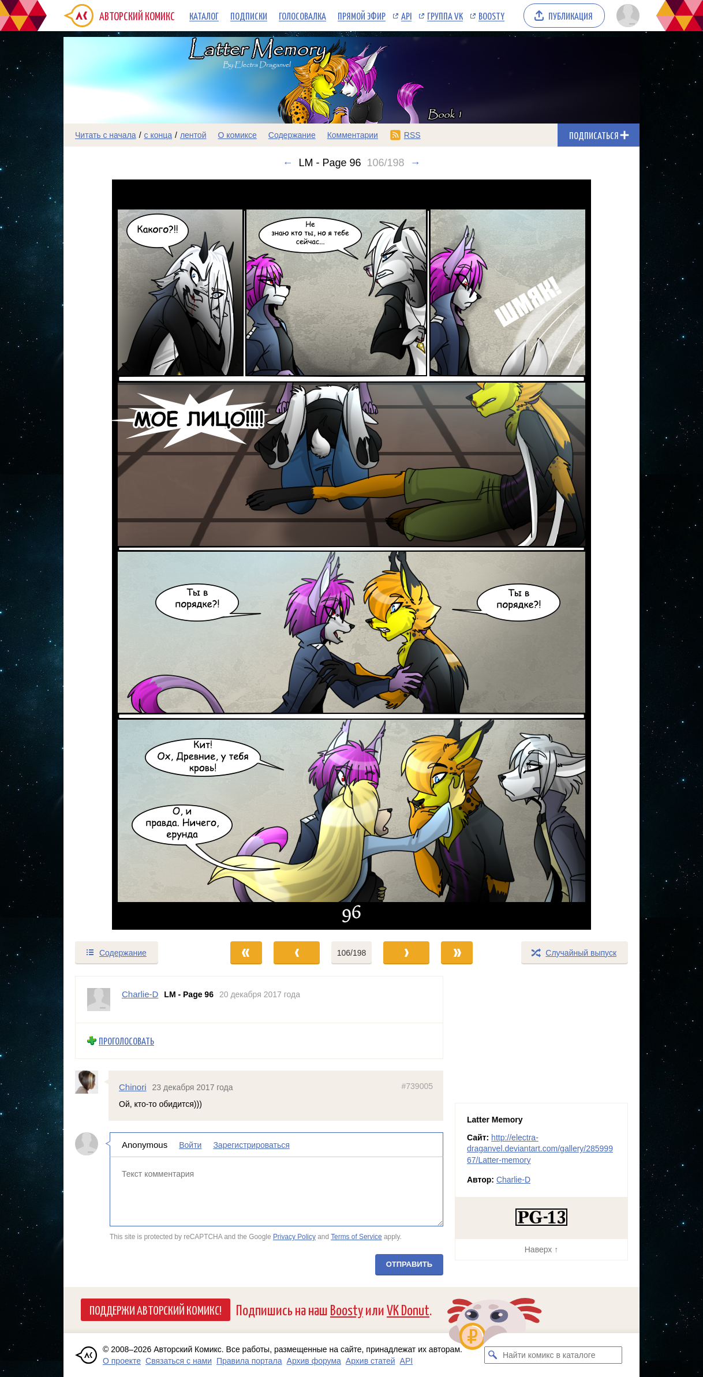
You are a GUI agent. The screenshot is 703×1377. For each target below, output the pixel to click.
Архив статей (370, 1360)
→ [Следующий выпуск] (415, 163)
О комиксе (237, 135)
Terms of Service (356, 1237)
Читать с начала (105, 135)
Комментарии (352, 135)
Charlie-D (513, 1179)
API (406, 15)
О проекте (122, 1360)
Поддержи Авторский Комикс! (155, 1309)
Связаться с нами (178, 1360)
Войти (190, 1145)
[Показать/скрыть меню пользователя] (626, 15)
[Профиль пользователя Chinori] (92, 1081)
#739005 (417, 1085)
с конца (158, 135)
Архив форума (314, 1360)
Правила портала (249, 1360)
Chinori (133, 1086)
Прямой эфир (362, 15)
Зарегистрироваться (251, 1145)
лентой (193, 135)
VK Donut (408, 1309)
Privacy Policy (294, 1237)
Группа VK (445, 15)
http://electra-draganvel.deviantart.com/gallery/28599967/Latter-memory (540, 1149)
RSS (412, 135)
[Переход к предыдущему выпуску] (135, 554)
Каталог (204, 15)
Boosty (491, 15)
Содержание (292, 135)
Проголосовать (126, 1041)
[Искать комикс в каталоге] (493, 1355)
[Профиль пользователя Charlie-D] (98, 999)
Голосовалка (302, 15)
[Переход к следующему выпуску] (351, 554)
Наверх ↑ (541, 1249)
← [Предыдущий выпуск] (287, 163)
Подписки (248, 15)
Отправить (409, 1264)
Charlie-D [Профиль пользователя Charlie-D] (140, 994)
